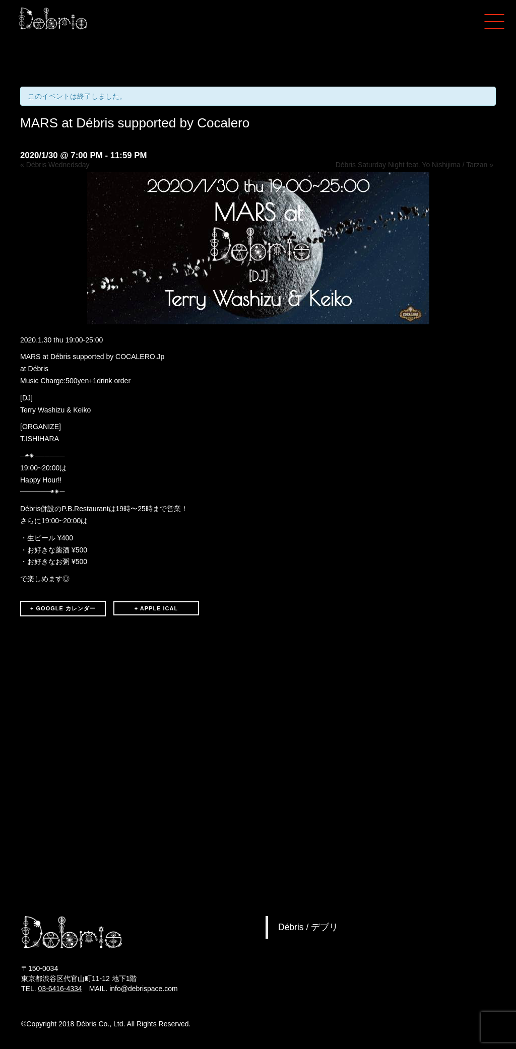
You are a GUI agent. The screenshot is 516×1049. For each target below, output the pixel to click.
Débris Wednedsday (55, 165)
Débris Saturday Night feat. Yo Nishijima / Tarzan (414, 165)
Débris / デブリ (308, 927)
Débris (38, 369)
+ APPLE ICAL (156, 608)
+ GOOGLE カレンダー (63, 608)
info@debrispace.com (143, 989)
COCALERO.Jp (139, 357)
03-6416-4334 (60, 989)
